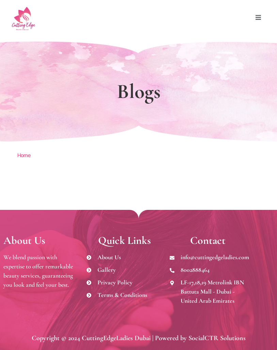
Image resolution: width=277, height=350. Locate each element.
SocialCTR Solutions (217, 338)
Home (24, 155)
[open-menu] (256, 18)
